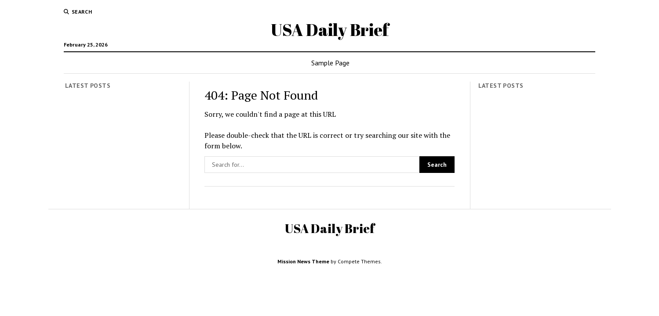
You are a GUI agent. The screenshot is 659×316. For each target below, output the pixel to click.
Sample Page (330, 62)
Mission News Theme (303, 261)
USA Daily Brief (330, 29)
